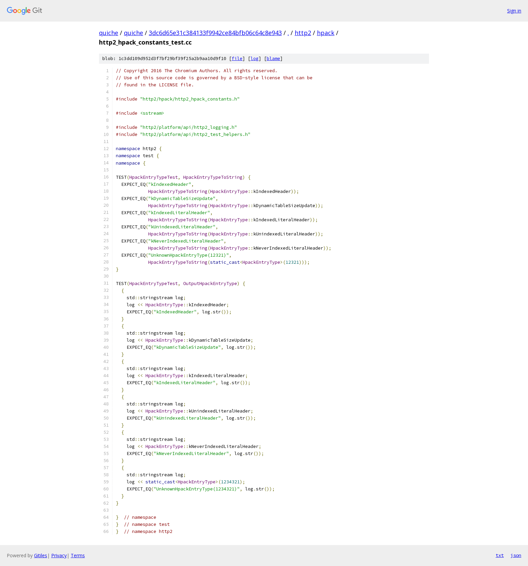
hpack (325, 33)
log (255, 58)
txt (500, 555)
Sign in (514, 10)
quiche (108, 33)
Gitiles (40, 555)
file (237, 58)
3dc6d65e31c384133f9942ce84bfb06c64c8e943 (215, 33)
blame (273, 58)
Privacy (59, 555)
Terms (78, 555)
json (515, 555)
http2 (303, 33)
